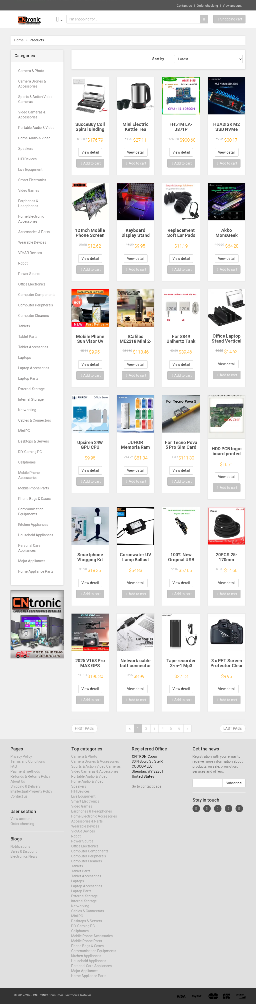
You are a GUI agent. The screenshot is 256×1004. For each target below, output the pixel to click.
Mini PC (24, 431)
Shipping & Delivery (25, 791)
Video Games (28, 190)
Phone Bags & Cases (34, 499)
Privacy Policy (21, 761)
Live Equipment (30, 170)
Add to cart (91, 163)
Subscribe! (234, 788)
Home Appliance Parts (36, 571)
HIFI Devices (27, 159)
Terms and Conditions (27, 766)
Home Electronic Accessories (31, 218)
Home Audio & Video (34, 138)
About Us (17, 786)
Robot (23, 263)
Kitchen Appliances (33, 525)
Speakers (25, 149)
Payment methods (25, 776)
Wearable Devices (32, 242)
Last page (233, 728)
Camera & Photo (31, 71)
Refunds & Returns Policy (30, 781)
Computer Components (37, 295)
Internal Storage (31, 399)
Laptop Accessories (33, 368)
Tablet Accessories (33, 347)
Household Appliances (35, 535)
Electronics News (23, 861)
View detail (90, 152)
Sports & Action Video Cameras (35, 99)
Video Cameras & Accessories (32, 114)
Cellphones (27, 462)
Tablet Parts (28, 337)
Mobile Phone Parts (33, 488)
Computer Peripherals (35, 305)
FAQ (13, 771)
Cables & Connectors (34, 420)
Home (19, 40)
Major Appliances (32, 561)
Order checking (207, 5)
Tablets (24, 326)
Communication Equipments (31, 511)
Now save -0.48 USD (30, 5)
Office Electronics (32, 284)
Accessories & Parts (34, 232)
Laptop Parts (28, 378)
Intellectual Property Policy (31, 796)
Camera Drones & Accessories (32, 83)
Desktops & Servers (33, 441)
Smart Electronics (32, 180)
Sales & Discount (23, 856)
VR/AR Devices (30, 253)
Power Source (29, 274)
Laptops (24, 358)
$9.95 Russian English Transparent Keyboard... (83, 5)
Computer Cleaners (33, 316)
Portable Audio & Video (36, 128)
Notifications (20, 851)
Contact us (184, 5)
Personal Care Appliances (29, 548)
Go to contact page (147, 791)
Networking (27, 410)
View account (232, 5)
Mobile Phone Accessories (29, 475)
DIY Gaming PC (30, 452)
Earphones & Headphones (28, 203)
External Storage (31, 389)
